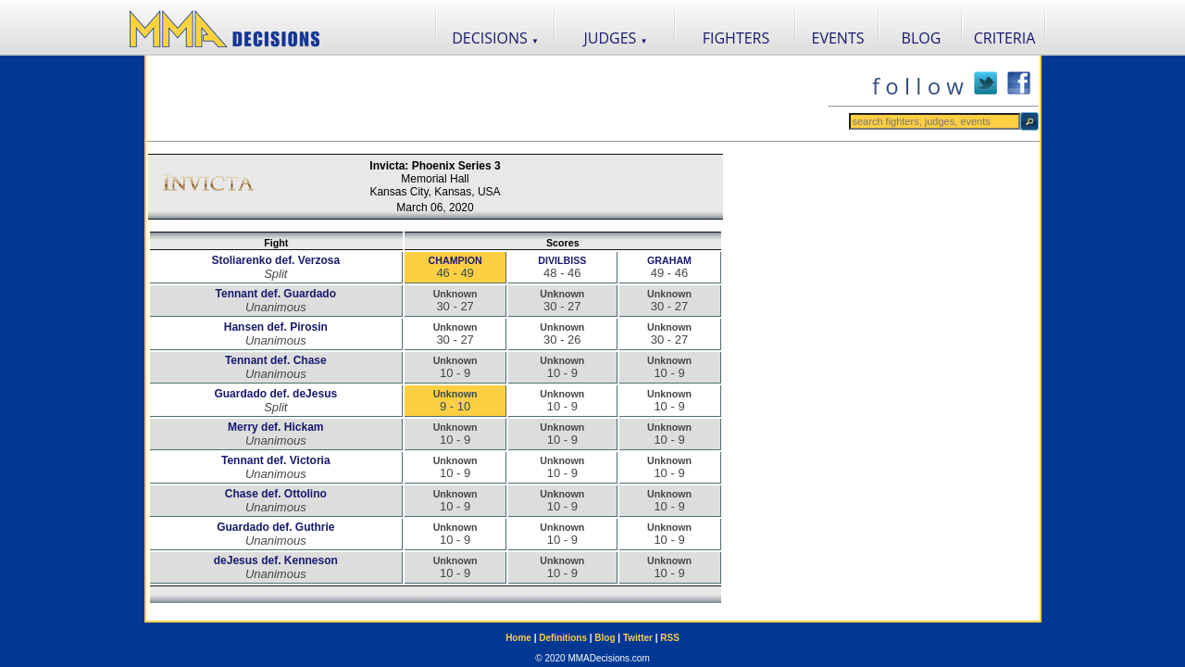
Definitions (563, 638)
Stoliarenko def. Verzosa (275, 260)
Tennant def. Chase (276, 360)
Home (518, 638)
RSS (670, 638)
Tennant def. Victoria (276, 460)
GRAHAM (669, 260)
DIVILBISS (562, 260)
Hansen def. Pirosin (276, 327)
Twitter (638, 638)
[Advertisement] (487, 98)
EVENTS (838, 38)
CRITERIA (1005, 38)
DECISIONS (495, 38)
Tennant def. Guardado (276, 293)
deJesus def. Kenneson (276, 560)
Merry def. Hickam (275, 427)
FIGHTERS (736, 38)
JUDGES (616, 38)
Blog (604, 638)
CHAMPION (455, 260)
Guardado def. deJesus (275, 393)
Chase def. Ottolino (276, 493)
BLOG (922, 38)
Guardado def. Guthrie (275, 527)
